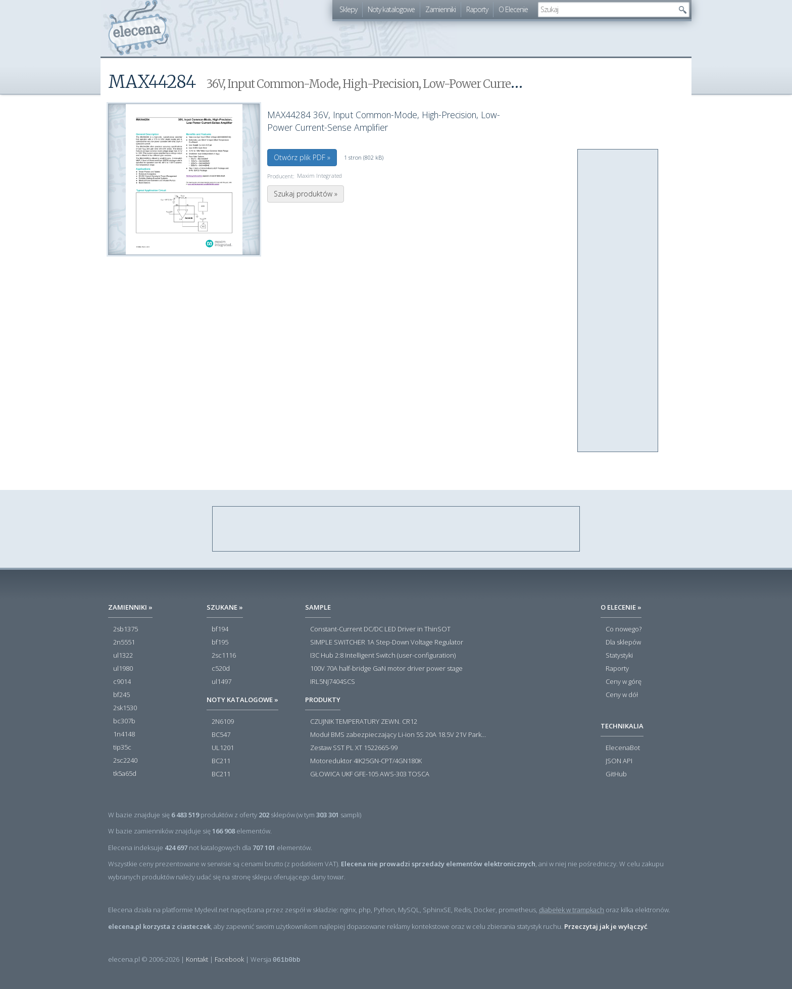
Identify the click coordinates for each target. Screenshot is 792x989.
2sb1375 (125, 629)
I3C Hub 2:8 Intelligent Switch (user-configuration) (383, 656)
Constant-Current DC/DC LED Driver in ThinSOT (380, 629)
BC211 (221, 761)
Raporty (477, 9)
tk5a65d (124, 774)
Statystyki (619, 656)
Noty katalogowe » (242, 699)
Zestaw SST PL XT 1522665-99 (354, 748)
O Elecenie (513, 9)
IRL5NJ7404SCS (332, 682)
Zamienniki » (130, 607)
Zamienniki (440, 9)
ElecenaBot (623, 748)
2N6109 (223, 722)
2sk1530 (125, 708)
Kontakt (197, 959)
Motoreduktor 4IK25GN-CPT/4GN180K (366, 761)
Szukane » (225, 607)
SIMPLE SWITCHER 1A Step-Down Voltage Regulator (386, 642)
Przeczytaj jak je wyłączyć (605, 926)
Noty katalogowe (391, 9)
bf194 (220, 629)
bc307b (124, 721)
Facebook (229, 959)
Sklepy (348, 9)
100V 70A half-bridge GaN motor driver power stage (386, 669)
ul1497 (221, 682)
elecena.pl (138, 28)
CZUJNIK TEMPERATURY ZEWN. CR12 (363, 722)
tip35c (122, 748)
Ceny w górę (623, 682)
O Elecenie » (621, 607)
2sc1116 (224, 656)
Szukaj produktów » (305, 194)
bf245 (121, 695)
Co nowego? (623, 629)
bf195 (220, 642)
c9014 (122, 682)
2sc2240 (125, 761)
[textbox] (606, 9)
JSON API (619, 761)
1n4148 (124, 734)
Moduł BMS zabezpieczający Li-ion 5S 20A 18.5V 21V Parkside (398, 735)
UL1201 (223, 748)
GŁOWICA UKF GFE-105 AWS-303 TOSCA (369, 774)
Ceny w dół (622, 695)
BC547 (221, 735)
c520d (221, 669)
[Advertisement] (618, 301)
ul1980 (123, 669)
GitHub (616, 774)
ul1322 (123, 656)
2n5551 (124, 642)
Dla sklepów (623, 642)
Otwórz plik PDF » (302, 157)
